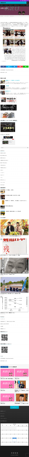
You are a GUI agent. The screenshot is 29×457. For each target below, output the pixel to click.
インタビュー (2, 172)
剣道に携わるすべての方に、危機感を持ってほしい (7, 312)
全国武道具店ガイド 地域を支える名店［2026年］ (7, 321)
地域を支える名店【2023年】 (4, 323)
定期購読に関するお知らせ (4, 160)
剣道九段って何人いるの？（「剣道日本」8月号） (7, 274)
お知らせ (1, 170)
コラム (1, 177)
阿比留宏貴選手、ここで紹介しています (21, 403)
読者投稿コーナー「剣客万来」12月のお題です (12, 80)
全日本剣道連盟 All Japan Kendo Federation (6, 358)
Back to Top (14, 407)
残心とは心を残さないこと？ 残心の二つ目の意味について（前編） (10, 255)
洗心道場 (21, 389)
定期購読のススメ (3, 328)
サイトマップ (2, 413)
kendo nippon (2, 184)
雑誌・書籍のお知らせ (3, 155)
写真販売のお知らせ (3, 167)
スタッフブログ (2, 182)
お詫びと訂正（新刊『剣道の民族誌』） (7, 378)
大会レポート (3, 294)
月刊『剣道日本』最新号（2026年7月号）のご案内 (12, 195)
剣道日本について (3, 411)
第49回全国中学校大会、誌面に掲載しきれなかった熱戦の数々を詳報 (10, 293)
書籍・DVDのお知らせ (3, 162)
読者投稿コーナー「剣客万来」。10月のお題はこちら (22, 391)
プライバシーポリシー (3, 418)
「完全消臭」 (7, 85)
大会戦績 (1, 326)
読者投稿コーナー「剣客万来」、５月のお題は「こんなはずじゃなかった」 (16, 200)
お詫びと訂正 (17, 378)
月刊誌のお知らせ (3, 165)
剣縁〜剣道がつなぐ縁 (3, 72)
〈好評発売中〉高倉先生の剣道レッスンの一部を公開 (13, 211)
